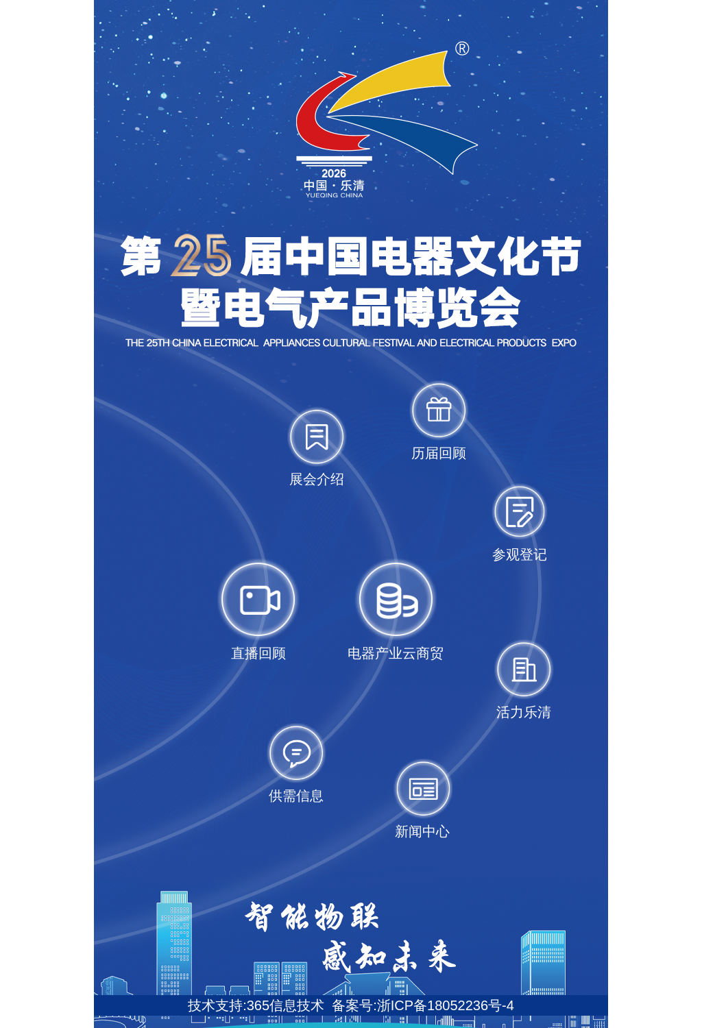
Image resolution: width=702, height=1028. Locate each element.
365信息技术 (285, 1005)
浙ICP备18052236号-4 (445, 1005)
